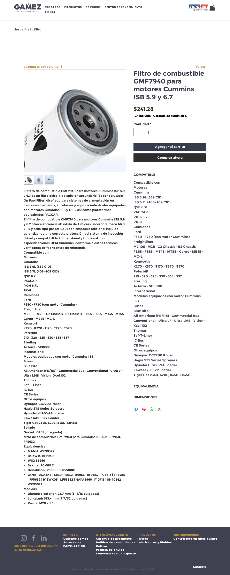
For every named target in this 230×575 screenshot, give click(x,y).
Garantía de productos (113, 538)
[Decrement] (137, 132)
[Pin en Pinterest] (143, 409)
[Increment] (149, 132)
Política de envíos (110, 549)
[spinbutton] (143, 132)
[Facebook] (34, 538)
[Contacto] (200, 567)
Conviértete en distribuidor (190, 538)
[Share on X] (159, 409)
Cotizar (101, 546)
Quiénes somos (76, 538)
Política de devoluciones (113, 542)
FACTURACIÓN (74, 546)
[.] (21, 558)
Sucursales (72, 542)
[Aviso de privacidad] (28, 550)
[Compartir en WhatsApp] (151, 409)
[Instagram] (24, 538)
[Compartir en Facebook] (136, 409)
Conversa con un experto (113, 553)
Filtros (142, 538)
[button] (53, 7)
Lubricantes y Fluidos (150, 542)
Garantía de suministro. (170, 116)
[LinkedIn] (44, 538)
